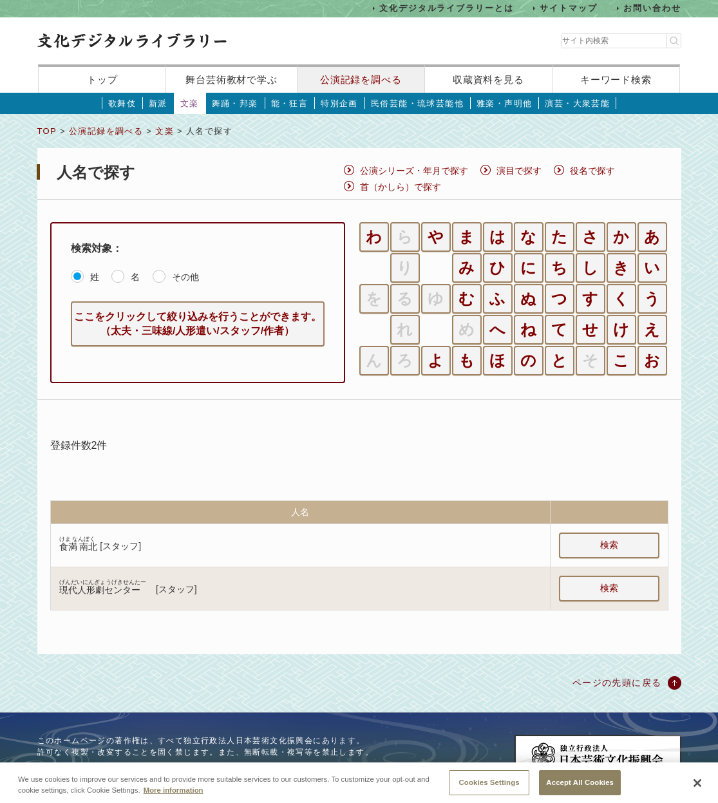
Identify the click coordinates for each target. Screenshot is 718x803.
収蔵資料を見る (488, 79)
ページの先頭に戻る (617, 682)
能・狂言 (289, 103)
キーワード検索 (616, 79)
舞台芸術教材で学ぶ (231, 79)
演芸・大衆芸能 (577, 103)
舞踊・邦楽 (235, 103)
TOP (47, 131)
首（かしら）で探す (400, 187)
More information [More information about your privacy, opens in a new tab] (173, 798)
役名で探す (592, 170)
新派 (158, 103)
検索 (609, 545)
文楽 (189, 103)
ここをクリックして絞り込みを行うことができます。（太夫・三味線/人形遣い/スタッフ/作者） (197, 323)
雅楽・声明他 (504, 103)
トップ (102, 79)
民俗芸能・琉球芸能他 (417, 103)
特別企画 (339, 103)
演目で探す (519, 170)
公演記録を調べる (361, 79)
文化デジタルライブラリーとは (446, 8)
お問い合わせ (652, 8)
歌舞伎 (122, 103)
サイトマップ (569, 8)
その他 (185, 277)
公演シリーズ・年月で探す (414, 170)
